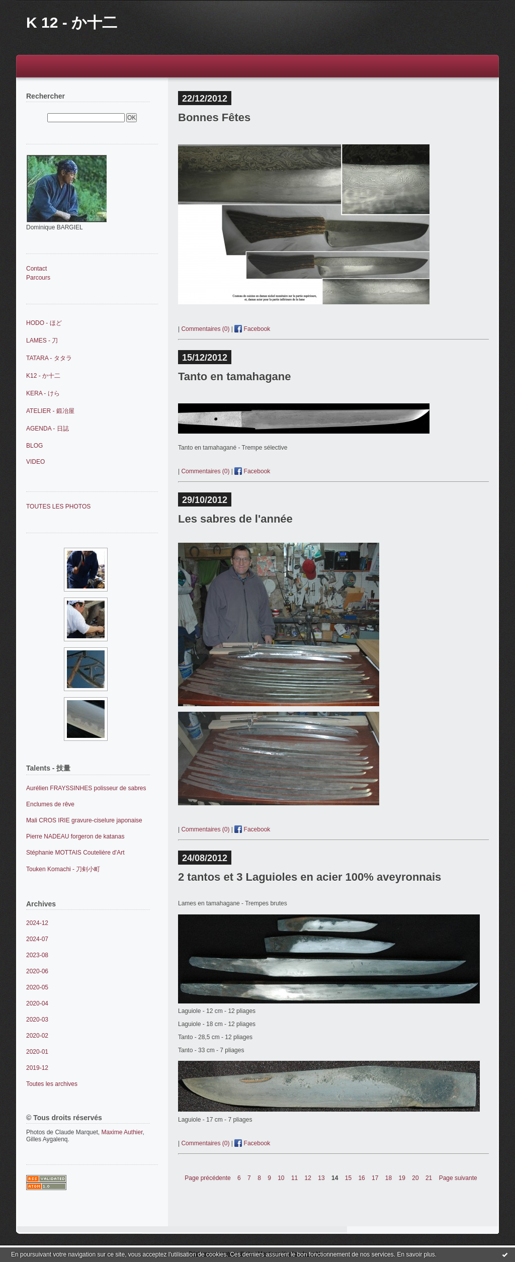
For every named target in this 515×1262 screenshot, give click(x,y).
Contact (36, 268)
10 (281, 1178)
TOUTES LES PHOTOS (58, 506)
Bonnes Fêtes (214, 117)
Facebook (252, 328)
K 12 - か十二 (71, 22)
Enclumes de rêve (50, 804)
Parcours (38, 277)
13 (321, 1178)
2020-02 (37, 1035)
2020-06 (37, 971)
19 (402, 1178)
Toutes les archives (51, 1083)
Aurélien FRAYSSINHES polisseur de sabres (86, 788)
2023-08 (37, 955)
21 (428, 1178)
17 (375, 1178)
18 (388, 1178)
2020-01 (37, 1051)
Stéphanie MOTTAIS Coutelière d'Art (75, 852)
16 (361, 1178)
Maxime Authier (121, 1132)
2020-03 (37, 1019)
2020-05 (37, 987)
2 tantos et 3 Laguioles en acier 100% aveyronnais (309, 877)
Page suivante (458, 1178)
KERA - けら (43, 393)
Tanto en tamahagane (234, 376)
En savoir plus (416, 1254)
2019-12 (37, 1067)
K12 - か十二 (43, 375)
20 (415, 1178)
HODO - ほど (44, 322)
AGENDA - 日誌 (47, 428)
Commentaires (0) (205, 328)
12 (308, 1178)
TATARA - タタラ (49, 358)
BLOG (34, 445)
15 (348, 1178)
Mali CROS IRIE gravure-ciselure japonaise (84, 820)
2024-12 (37, 923)
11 (294, 1178)
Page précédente (207, 1178)
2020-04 (37, 1003)
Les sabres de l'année (235, 519)
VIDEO (35, 461)
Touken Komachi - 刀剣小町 (63, 869)
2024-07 (37, 939)
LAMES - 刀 (42, 340)
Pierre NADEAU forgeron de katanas (75, 836)
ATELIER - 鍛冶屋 (50, 410)
